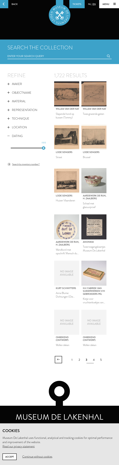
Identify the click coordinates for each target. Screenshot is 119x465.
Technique (18, 118)
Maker (14, 84)
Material (16, 101)
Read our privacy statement (18, 446)
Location (17, 127)
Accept (9, 456)
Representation (22, 110)
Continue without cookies (37, 456)
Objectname (19, 93)
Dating (15, 136)
